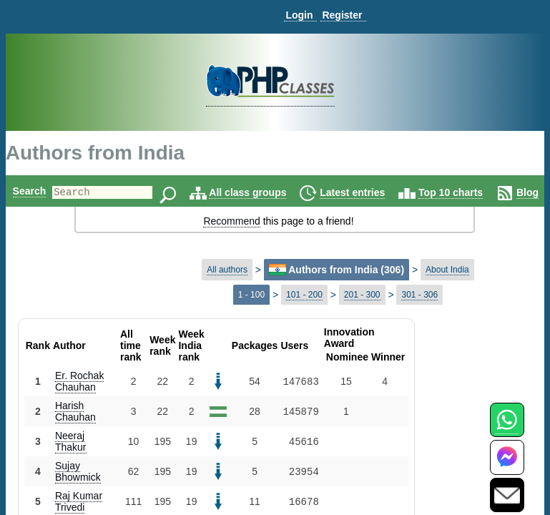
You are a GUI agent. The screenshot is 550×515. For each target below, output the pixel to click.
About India (447, 270)
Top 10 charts (475, 192)
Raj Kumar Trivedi (78, 501)
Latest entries (376, 192)
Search (29, 191)
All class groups (271, 192)
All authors (227, 270)
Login (299, 15)
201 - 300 (362, 295)
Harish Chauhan (75, 411)
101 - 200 (304, 295)
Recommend (231, 221)
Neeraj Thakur (71, 441)
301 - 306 (419, 295)
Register (342, 15)
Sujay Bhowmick (78, 471)
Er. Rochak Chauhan (79, 381)
